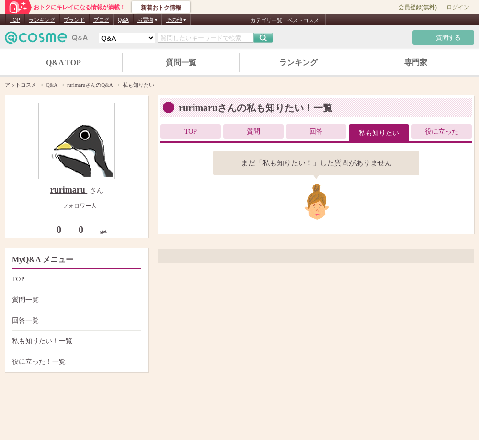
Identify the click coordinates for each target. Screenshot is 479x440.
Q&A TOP (63, 62)
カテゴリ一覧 (266, 20)
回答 (316, 131)
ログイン (457, 7)
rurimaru (68, 190)
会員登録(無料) (418, 7)
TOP (15, 20)
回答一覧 (75, 320)
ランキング (42, 20)
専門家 (415, 62)
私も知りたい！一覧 (75, 341)
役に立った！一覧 (75, 361)
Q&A (123, 20)
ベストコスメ (303, 20)
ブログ (101, 20)
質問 (253, 131)
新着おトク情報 (161, 7)
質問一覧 (181, 62)
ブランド (74, 20)
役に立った (441, 131)
